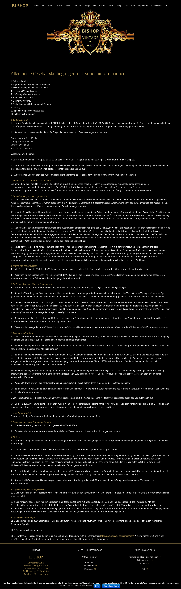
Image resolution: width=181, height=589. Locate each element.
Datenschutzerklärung (111, 586)
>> (97, 556)
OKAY (97, 586)
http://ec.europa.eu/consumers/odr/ (117, 535)
